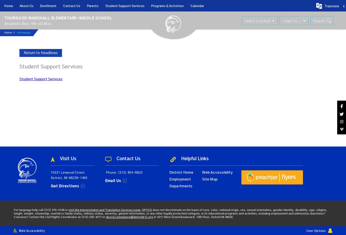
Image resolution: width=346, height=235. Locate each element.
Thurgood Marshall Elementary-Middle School (58, 18)
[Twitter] (341, 114)
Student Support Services (40, 79)
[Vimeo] (341, 129)
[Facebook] (341, 106)
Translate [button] (332, 6)
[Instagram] (341, 121)
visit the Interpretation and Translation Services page (105, 210)
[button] (258, 20)
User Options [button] (316, 231)
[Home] (8, 5)
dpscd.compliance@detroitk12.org (129, 217)
